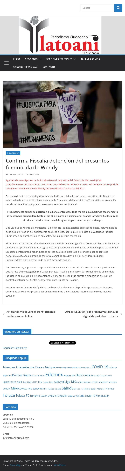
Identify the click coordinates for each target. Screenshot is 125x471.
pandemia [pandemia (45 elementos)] (38, 388)
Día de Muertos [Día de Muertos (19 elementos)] (38, 375)
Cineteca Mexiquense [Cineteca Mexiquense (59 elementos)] (47, 367)
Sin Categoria (13, 153)
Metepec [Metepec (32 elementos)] (113, 382)
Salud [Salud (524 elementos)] (66, 388)
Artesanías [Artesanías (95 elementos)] (22, 367)
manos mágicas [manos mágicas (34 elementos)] (83, 381)
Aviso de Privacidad (25, 66)
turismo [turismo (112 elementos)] (35, 396)
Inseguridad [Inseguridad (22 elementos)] (48, 382)
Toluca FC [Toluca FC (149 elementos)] (22, 395)
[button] (39, 59)
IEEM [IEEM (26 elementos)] (40, 382)
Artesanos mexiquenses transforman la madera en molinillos (29, 314)
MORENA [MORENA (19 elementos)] (6, 389)
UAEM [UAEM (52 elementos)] (44, 395)
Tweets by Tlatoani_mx (15, 347)
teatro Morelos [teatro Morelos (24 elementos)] (97, 389)
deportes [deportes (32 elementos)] (7, 375)
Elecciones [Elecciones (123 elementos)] (83, 375)
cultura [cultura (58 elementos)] (113, 367)
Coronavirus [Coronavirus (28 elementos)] (85, 367)
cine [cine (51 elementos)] (32, 367)
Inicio (16, 59)
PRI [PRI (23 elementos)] (45, 389)
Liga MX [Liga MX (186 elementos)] (70, 381)
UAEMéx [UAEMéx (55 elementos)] (62, 395)
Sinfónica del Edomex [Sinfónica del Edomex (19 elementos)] (81, 389)
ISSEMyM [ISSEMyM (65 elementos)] (59, 381)
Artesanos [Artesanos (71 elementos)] (9, 367)
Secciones (31, 59)
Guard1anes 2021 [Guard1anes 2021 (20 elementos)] (29, 382)
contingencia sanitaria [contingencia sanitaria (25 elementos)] (69, 367)
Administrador (33, 174)
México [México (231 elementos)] (16, 388)
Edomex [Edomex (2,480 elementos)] (54, 374)
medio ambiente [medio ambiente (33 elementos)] (100, 381)
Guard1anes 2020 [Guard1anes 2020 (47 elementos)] (12, 381)
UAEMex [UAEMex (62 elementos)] (52, 395)
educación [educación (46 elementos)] (69, 375)
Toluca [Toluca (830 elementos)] (9, 395)
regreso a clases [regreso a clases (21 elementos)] (54, 389)
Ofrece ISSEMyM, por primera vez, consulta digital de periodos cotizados (93, 314)
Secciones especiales (59, 59)
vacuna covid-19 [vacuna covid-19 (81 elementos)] (85, 396)
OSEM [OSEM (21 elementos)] (24, 389)
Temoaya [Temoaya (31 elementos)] (109, 388)
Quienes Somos (90, 59)
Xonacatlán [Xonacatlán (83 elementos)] (103, 396)
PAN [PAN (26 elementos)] (30, 388)
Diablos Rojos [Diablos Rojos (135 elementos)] (21, 375)
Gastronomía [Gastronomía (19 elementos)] (106, 375)
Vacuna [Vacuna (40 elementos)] (71, 395)
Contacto (48, 66)
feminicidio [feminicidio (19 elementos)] (95, 375)
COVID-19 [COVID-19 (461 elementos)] (100, 366)
